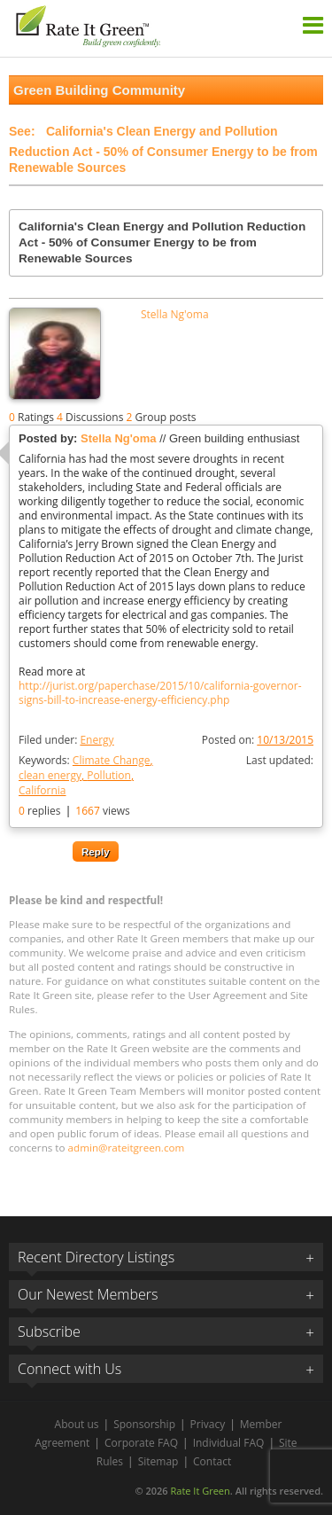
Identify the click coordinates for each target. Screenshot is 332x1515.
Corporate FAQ (141, 1442)
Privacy (208, 1424)
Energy (96, 739)
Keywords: (86, 775)
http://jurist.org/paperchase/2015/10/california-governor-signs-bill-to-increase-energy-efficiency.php (160, 693)
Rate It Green (199, 1490)
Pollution (109, 775)
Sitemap (158, 1461)
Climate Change (112, 760)
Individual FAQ (229, 1442)
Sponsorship (144, 1424)
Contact (212, 1461)
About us (77, 1424)
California (42, 790)
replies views (74, 810)
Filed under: (66, 739)
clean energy (50, 775)
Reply (95, 851)
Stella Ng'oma (175, 315)
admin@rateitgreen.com (126, 1147)
